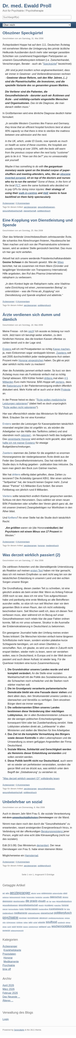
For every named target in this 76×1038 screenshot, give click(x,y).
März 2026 (9, 989)
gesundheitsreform (64, 901)
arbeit (65, 893)
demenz (65, 897)
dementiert (43, 845)
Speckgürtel (50, 63)
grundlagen (48, 905)
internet (5, 909)
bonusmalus (30, 897)
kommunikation (13, 909)
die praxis (31, 901)
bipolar (23, 897)
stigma (68, 922)
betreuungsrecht (14, 897)
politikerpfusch (43, 211)
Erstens (7, 349)
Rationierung (14, 385)
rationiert (26, 435)
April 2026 (8, 985)
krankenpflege (43, 909)
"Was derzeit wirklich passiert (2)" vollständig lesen (31, 778)
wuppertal (6, 930)
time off (7, 969)
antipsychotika (58, 893)
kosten (21, 909)
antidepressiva (46, 893)
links (68, 909)
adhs (7, 893)
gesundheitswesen (46, 207)
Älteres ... (8, 1000)
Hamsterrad (31, 855)
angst (39, 893)
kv (65, 909)
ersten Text (36, 570)
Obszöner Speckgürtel (23, 33)
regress (67, 918)
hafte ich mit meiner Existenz (19, 443)
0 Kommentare (23, 203)
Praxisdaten (9, 954)
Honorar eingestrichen (30, 360)
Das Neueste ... (11, 996)
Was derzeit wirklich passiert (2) (31, 555)
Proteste (65, 389)
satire (31, 922)
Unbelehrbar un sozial (22, 802)
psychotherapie (32, 918)
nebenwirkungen (34, 913)
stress (5, 927)
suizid (14, 927)
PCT (17, 185)
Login (6, 1019)
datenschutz (56, 897)
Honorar (8, 957)
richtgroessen (11, 922)
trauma (25, 927)
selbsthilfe (41, 922)
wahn (49, 927)
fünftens (12, 517)
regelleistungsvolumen (56, 918)
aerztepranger (30, 207)
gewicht (41, 905)
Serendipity (19, 1030)
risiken (25, 922)
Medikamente (11, 961)
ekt (47, 901)
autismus (6, 897)
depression (8, 901)
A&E (45, 193)
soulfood (51, 922)
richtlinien (19, 922)
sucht (9, 927)
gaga (54, 901)
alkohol (33, 893)
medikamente (20, 913)
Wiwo (60, 262)
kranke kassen (31, 909)
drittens (48, 378)
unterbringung (33, 927)
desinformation (19, 901)
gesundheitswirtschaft (12, 211)
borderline (38, 897)
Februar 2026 (10, 993)
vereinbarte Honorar (19, 439)
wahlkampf (42, 927)
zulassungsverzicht (17, 930)
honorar (41, 545)
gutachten (57, 905)
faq (50, 901)
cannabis (46, 897)
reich (31, 331)
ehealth (42, 901)
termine (19, 927)
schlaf (35, 922)
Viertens (8, 496)
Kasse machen (61, 349)
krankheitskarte (56, 909)
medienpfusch (52, 545)
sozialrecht (61, 922)
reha (4, 922)
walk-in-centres (28, 193)
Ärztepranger (8, 203)
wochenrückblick (62, 926)
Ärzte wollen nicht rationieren (19, 407)
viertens (59, 382)
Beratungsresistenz (52, 831)
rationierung (43, 918)
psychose (23, 918)
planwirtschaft (29, 211)
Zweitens (61, 352)
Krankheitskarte (12, 950)
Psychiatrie (9, 965)
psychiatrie (10, 917)
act (4, 893)
